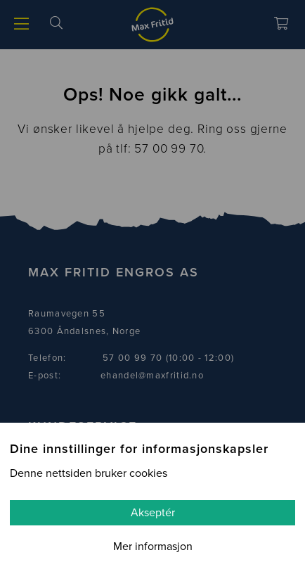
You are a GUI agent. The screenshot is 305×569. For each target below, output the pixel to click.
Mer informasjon (153, 546)
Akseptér (153, 513)
